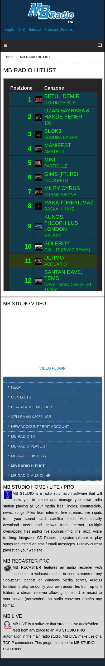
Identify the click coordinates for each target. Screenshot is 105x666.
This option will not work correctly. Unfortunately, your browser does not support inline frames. (53, 184)
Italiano (35, 29)
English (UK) (15, 29)
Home (8, 57)
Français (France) (59, 29)
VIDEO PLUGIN (52, 368)
